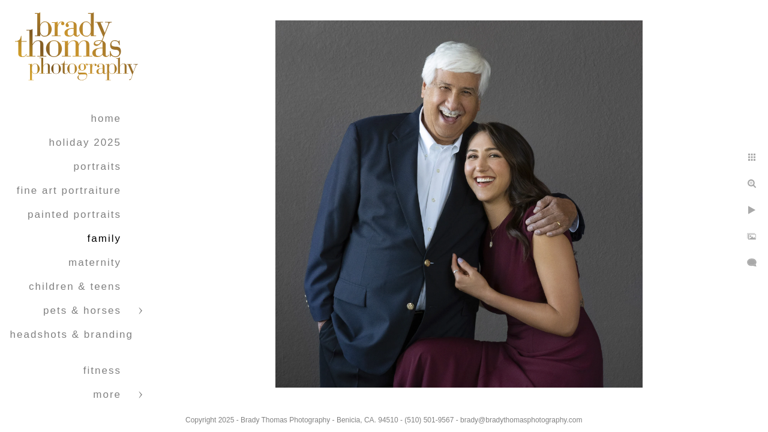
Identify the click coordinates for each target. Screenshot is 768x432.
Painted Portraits (74, 214)
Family (104, 238)
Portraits (97, 166)
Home (106, 118)
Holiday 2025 (85, 142)
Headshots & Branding (71, 334)
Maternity (94, 262)
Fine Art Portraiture (69, 190)
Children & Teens (75, 286)
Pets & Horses (82, 310)
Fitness (102, 370)
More (107, 394)
